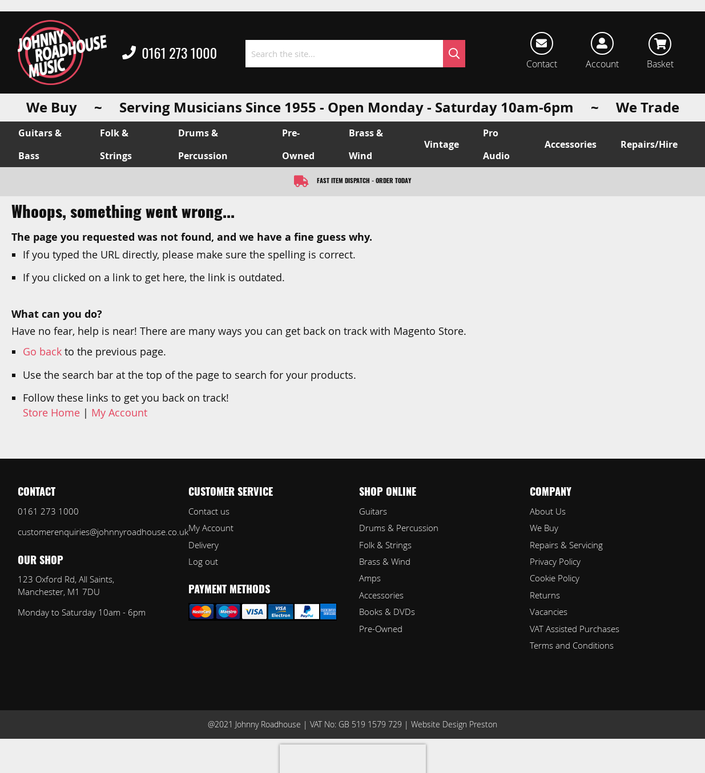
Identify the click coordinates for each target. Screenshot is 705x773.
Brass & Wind (384, 561)
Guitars (373, 511)
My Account (119, 412)
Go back (42, 351)
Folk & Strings (385, 545)
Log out (203, 561)
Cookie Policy (554, 578)
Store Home (51, 412)
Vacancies (548, 611)
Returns (545, 595)
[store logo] (62, 52)
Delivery (203, 545)
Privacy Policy (555, 561)
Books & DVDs (387, 611)
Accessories (381, 595)
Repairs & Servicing (566, 545)
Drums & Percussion (398, 527)
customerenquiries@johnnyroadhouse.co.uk (103, 531)
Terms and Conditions (572, 645)
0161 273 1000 (169, 53)
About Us (548, 511)
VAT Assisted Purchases (574, 628)
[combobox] (355, 53)
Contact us (208, 511)
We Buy (544, 527)
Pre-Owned (380, 628)
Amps (370, 578)
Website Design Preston (454, 724)
